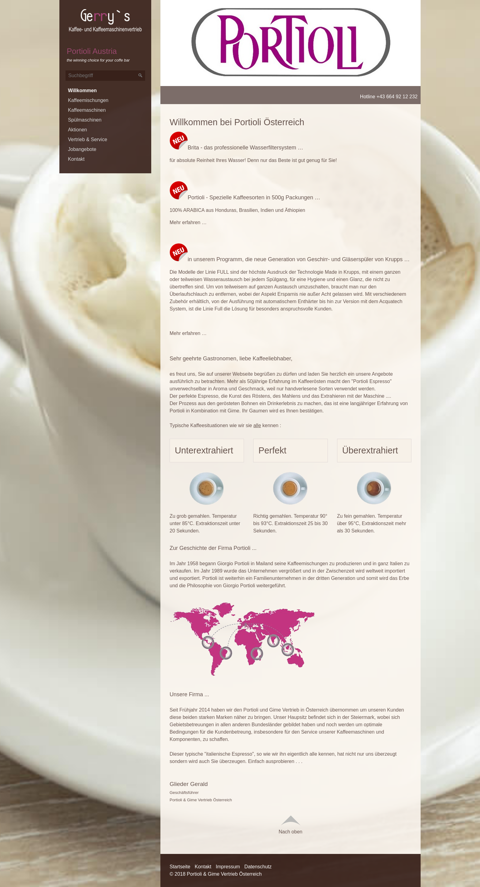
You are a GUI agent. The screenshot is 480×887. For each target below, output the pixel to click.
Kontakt (76, 159)
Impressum (228, 866)
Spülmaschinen (84, 119)
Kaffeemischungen (88, 100)
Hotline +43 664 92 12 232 (389, 96)
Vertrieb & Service (87, 139)
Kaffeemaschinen (87, 110)
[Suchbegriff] (105, 75)
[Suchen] (140, 75)
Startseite (180, 866)
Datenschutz (258, 866)
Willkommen (82, 90)
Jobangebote (82, 149)
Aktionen (77, 129)
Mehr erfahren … (188, 222)
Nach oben (290, 823)
